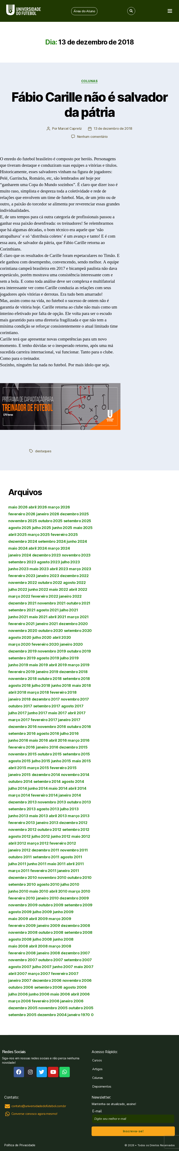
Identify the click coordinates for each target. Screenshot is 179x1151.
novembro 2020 (22, 630)
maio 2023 (39, 568)
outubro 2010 (79, 877)
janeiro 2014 (70, 795)
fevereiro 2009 (22, 925)
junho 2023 (18, 568)
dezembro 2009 (74, 898)
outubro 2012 (49, 829)
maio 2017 (57, 712)
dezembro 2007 (75, 952)
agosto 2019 (48, 657)
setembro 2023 (22, 561)
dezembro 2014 (46, 774)
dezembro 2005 (23, 1007)
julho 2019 (69, 657)
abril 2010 (58, 891)
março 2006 (19, 1000)
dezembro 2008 (75, 925)
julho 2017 (17, 712)
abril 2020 (62, 637)
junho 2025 (62, 527)
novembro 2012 (22, 829)
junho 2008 (63, 939)
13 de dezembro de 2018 (113, 129)
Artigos (97, 1068)
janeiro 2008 (48, 952)
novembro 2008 (23, 932)
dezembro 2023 (46, 555)
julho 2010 (69, 884)
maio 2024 (18, 548)
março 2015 (38, 767)
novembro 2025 (22, 520)
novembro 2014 (75, 774)
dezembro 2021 (22, 603)
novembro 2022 (22, 582)
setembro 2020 (78, 630)
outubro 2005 (81, 1007)
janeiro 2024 (19, 555)
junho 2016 (18, 740)
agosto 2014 (73, 781)
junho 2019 (18, 664)
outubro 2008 (50, 932)
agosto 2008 (20, 939)
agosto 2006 (75, 987)
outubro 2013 (79, 801)
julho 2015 (41, 760)
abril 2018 (17, 692)
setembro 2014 (47, 781)
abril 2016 (58, 740)
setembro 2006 (48, 987)
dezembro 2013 (22, 801)
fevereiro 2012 (62, 843)
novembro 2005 (53, 1007)
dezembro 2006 (47, 980)
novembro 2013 (52, 801)
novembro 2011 (74, 850)
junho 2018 (61, 685)
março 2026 (59, 507)
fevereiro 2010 (21, 898)
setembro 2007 (78, 959)
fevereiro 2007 (64, 973)
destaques (43, 451)
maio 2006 (60, 994)
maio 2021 (38, 616)
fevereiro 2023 (21, 575)
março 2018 (38, 692)
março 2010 (79, 891)
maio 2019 (38, 664)
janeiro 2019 (47, 671)
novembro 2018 (22, 678)
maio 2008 (18, 946)
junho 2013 (18, 815)
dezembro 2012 (73, 822)
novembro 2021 (51, 603)
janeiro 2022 (70, 596)
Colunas (89, 81)
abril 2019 (58, 664)
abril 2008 (38, 946)
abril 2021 (57, 616)
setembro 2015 (76, 753)
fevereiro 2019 (21, 671)
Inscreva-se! (133, 1131)
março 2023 (80, 568)
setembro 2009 (78, 904)
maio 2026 (18, 507)
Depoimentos (101, 1086)
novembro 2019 (52, 651)
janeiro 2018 (19, 699)
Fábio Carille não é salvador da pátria (89, 104)
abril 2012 (17, 843)
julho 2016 (69, 733)
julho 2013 (69, 808)
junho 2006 (39, 994)
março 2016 (78, 740)
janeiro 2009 (48, 925)
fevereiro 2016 (21, 747)
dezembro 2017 (46, 699)
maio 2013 (38, 815)
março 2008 (60, 946)
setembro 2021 (22, 609)
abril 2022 (78, 589)
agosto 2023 (48, 561)
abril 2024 (37, 548)
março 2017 (19, 719)
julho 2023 (70, 561)
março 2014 (19, 795)
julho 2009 (42, 911)
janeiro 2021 (47, 623)
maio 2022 (58, 589)
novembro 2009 (23, 904)
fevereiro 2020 (45, 644)
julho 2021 (69, 609)
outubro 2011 (20, 856)
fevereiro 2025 (64, 534)
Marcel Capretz (70, 129)
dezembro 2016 (22, 726)
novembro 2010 (52, 877)
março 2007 (39, 973)
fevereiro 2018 (63, 692)
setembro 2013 (22, 808)
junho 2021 (18, 616)
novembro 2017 (75, 699)
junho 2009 (63, 911)
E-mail (98, 1110)
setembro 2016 (22, 733)
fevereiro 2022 (44, 596)
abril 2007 (17, 973)
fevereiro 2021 (21, 623)
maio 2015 (81, 760)
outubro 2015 (50, 753)
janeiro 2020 (71, 644)
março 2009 (60, 918)
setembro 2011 (46, 856)
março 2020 (19, 644)
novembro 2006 (77, 980)
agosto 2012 (19, 836)
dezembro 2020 (73, 623)
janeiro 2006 (71, 1000)
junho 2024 (77, 541)
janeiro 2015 (19, 774)
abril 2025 (17, 534)
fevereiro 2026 (21, 513)
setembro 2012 (76, 829)
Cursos (97, 1060)
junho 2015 (61, 760)
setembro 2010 (22, 884)
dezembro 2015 (73, 747)
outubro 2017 (20, 705)
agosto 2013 (48, 808)
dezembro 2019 (22, 651)
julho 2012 (41, 836)
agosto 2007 (19, 966)
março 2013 (78, 815)
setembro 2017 (46, 705)
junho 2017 (37, 712)
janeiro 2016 (47, 747)
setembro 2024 (52, 541)
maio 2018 (81, 685)
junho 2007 (63, 966)
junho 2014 (38, 788)
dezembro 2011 (45, 850)
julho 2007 (41, 966)
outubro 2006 (20, 987)
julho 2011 (17, 863)
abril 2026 (37, 507)
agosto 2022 (74, 582)
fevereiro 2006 (45, 1000)
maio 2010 (38, 891)
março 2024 (59, 548)
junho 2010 (18, 891)
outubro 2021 (78, 603)
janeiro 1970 (78, 1014)
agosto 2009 (20, 911)
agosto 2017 (72, 705)
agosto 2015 (19, 760)
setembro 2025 (77, 520)
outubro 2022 (50, 582)
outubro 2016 (79, 726)
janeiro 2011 (68, 870)
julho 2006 (18, 994)
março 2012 (37, 843)
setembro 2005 (22, 1014)
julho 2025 (41, 527)
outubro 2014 (20, 781)
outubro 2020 (50, 630)
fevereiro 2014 (44, 795)
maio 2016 (38, 740)
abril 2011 (75, 863)
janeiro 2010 (47, 898)
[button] (84, 11)
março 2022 (19, 596)
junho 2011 (36, 863)
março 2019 (78, 664)
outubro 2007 (50, 959)
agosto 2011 (71, 856)
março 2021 (77, 616)
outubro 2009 (50, 904)
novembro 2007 (22, 959)
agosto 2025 (19, 527)
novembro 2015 (22, 753)
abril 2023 (59, 568)
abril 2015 (17, 767)
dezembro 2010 (22, 877)
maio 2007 (83, 966)
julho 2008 (42, 939)
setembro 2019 (22, 657)
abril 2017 (76, 712)
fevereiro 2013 (21, 822)
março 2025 (39, 534)
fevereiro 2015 (63, 767)
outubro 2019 (79, 651)
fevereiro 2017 (44, 719)
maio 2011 (56, 863)
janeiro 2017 (69, 719)
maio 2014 (58, 788)
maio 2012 (80, 836)
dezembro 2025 (74, 513)
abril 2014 (77, 788)
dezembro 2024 (22, 541)
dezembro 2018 (73, 671)
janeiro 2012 (19, 850)
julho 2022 (17, 589)
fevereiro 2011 (43, 870)
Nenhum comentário (92, 136)
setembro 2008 (78, 932)
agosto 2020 (19, 637)
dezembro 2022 (74, 575)
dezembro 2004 (52, 1014)
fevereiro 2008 (22, 952)
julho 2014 (17, 788)
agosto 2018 (19, 685)
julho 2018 (41, 685)
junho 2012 (60, 836)
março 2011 (18, 870)
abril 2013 (58, 815)
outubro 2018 (50, 678)
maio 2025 (83, 527)
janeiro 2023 (47, 575)
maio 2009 (18, 918)
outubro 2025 (50, 520)
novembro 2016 (52, 726)
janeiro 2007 (19, 980)
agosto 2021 (47, 609)
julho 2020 (41, 637)
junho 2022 (38, 589)
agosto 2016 (48, 733)
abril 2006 (80, 994)
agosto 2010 (48, 884)
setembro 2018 (76, 678)
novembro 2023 (76, 555)
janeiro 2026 (47, 513)
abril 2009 (38, 918)
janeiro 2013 (47, 822)
